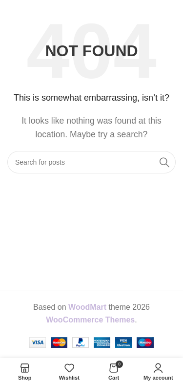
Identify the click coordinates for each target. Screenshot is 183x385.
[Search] (91, 162)
